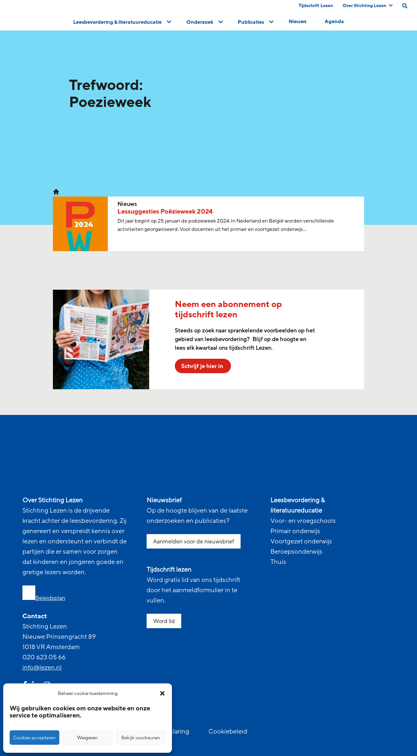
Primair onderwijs (295, 531)
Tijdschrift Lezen (316, 6)
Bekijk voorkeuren (140, 737)
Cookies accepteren (34, 737)
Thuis (278, 562)
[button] (162, 693)
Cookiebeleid (227, 731)
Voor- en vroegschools (303, 521)
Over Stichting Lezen (368, 6)
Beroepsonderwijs (296, 552)
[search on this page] (404, 6)
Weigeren (87, 737)
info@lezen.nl (42, 668)
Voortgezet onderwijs (301, 541)
